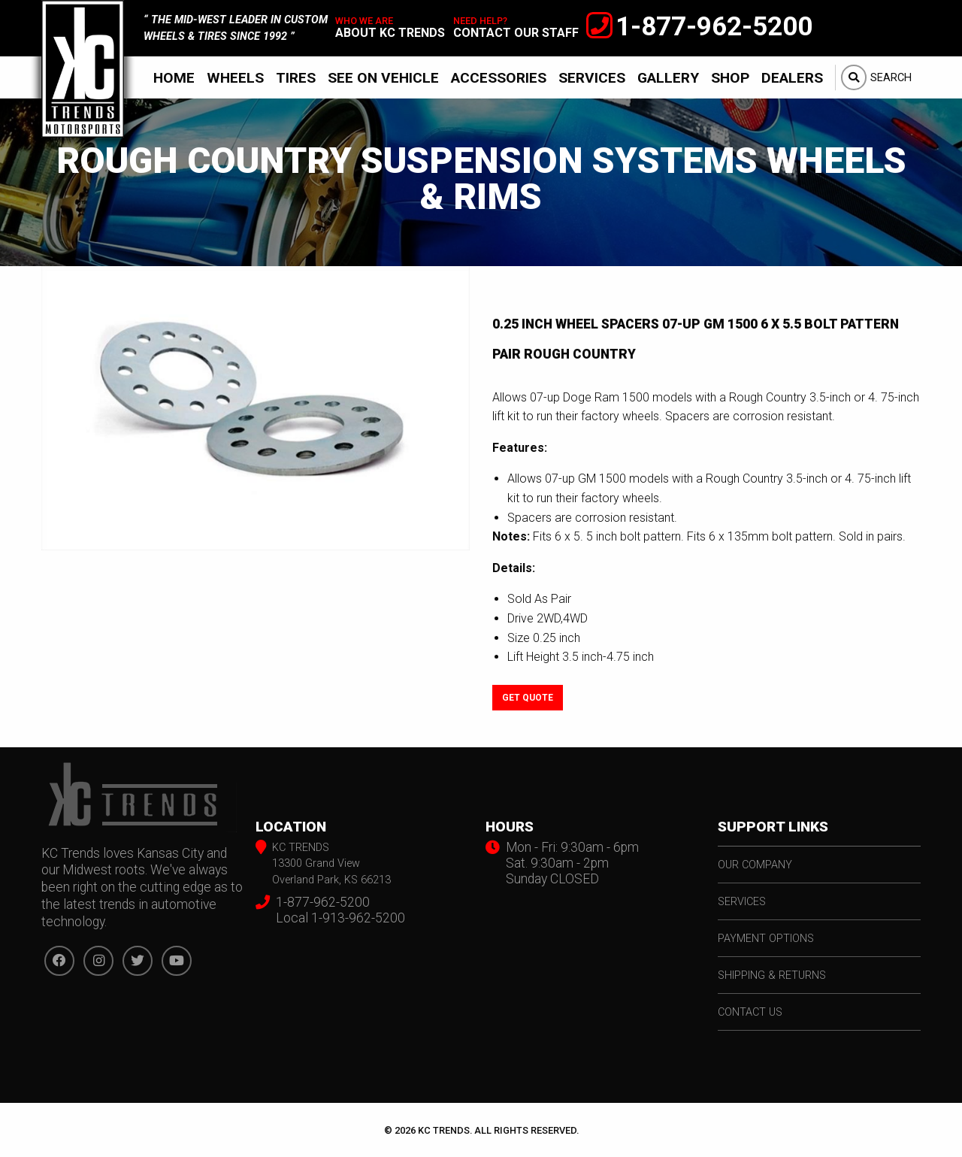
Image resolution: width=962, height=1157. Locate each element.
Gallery (668, 77)
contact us (750, 1012)
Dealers (792, 77)
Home (174, 77)
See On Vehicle (383, 77)
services (742, 901)
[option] (255, 408)
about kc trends (390, 33)
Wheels (235, 77)
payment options (766, 938)
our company (755, 865)
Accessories (498, 77)
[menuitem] (174, 77)
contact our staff (516, 33)
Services (591, 77)
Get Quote (527, 697)
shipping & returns (772, 975)
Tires (296, 77)
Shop (730, 77)
